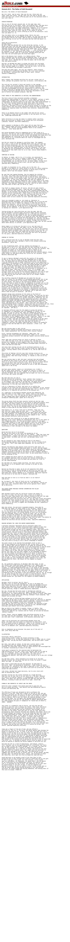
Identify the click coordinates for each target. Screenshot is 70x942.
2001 (14, 6)
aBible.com (4, 6)
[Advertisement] (63, 29)
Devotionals (9, 6)
